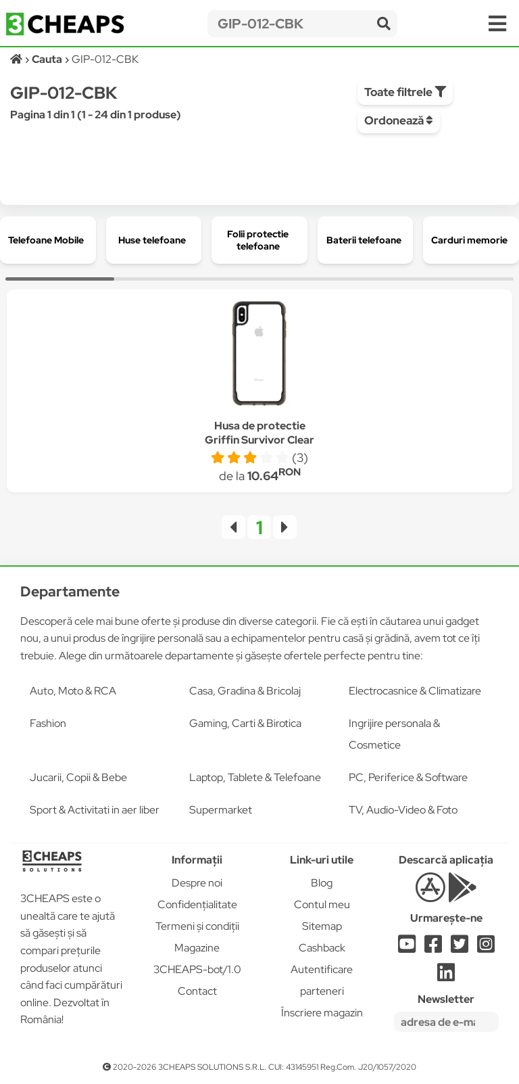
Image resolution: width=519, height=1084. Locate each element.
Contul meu (322, 904)
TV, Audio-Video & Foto (403, 810)
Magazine (197, 948)
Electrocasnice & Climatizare (415, 691)
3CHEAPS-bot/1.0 (197, 969)
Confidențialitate (197, 904)
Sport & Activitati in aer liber (94, 810)
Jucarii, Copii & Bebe (78, 777)
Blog (321, 883)
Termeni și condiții (197, 926)
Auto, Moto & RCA (73, 691)
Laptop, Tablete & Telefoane (255, 777)
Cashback (322, 948)
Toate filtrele (405, 92)
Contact (197, 991)
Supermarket (220, 810)
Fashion (48, 723)
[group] (48, 240)
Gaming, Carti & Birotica (245, 723)
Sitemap (322, 926)
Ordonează (398, 120)
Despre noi (197, 883)
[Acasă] (17, 59)
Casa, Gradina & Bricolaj (245, 691)
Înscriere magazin (322, 1013)
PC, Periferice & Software (408, 777)
